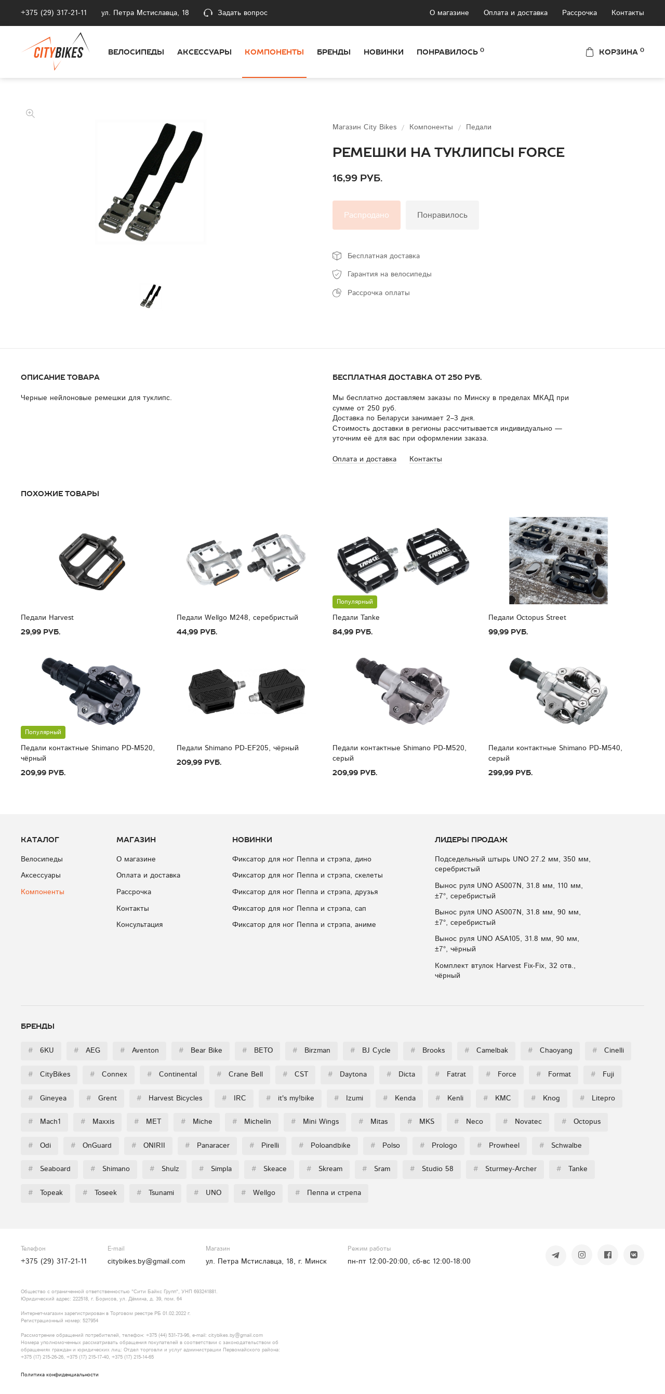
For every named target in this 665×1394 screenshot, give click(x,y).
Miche (196, 1121)
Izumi (348, 1098)
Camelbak (486, 1050)
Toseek (100, 1193)
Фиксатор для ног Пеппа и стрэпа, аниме (304, 924)
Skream (324, 1169)
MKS (420, 1121)
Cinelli (608, 1050)
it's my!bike (290, 1098)
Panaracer (207, 1145)
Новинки (384, 52)
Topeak (45, 1193)
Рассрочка (579, 13)
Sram (376, 1169)
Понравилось (450, 51)
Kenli (449, 1098)
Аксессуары (204, 52)
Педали (478, 127)
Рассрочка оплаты (379, 293)
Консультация (139, 924)
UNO (207, 1193)
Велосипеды (136, 52)
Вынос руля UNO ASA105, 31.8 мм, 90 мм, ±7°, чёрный (507, 944)
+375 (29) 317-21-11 (54, 13)
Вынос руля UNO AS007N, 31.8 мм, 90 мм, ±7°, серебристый (508, 917)
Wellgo (258, 1193)
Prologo (438, 1145)
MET (147, 1121)
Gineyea (47, 1098)
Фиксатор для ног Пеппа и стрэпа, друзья (305, 892)
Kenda (399, 1098)
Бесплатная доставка (384, 256)
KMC (497, 1098)
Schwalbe (560, 1145)
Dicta (401, 1074)
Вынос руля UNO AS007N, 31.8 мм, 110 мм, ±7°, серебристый (509, 891)
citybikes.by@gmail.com (146, 1261)
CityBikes (49, 1074)
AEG (87, 1050)
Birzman (311, 1050)
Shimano (110, 1169)
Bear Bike (200, 1050)
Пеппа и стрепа (328, 1193)
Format (553, 1074)
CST (295, 1074)
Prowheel (498, 1145)
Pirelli (264, 1145)
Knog (545, 1098)
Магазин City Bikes (365, 127)
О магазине (449, 13)
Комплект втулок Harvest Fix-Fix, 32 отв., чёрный (505, 971)
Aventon (139, 1050)
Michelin (251, 1121)
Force (501, 1074)
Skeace (269, 1169)
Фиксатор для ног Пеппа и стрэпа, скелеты (307, 875)
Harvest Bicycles (169, 1098)
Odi (39, 1145)
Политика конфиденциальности (60, 1374)
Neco (468, 1121)
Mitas (373, 1121)
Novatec (522, 1121)
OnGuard (91, 1145)
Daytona (347, 1074)
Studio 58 (432, 1169)
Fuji (602, 1074)
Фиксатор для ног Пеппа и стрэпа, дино (301, 859)
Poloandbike (325, 1145)
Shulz (164, 1169)
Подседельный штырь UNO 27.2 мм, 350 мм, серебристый (513, 864)
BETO (257, 1050)
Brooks (427, 1050)
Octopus (581, 1121)
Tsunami (155, 1193)
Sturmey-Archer (505, 1169)
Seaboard (49, 1169)
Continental (172, 1074)
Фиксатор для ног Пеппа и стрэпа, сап (299, 908)
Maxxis (97, 1121)
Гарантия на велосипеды (390, 274)
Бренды (334, 52)
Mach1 (44, 1121)
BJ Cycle (370, 1050)
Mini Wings (315, 1121)
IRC (234, 1098)
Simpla (215, 1169)
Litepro (597, 1098)
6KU (41, 1050)
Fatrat (450, 1074)
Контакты (627, 13)
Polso (385, 1145)
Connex (108, 1074)
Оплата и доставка (516, 13)
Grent (101, 1098)
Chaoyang (550, 1050)
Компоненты (274, 52)
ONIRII (148, 1145)
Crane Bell (240, 1074)
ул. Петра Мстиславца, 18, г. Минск (266, 1261)
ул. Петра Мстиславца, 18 (145, 13)
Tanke (572, 1169)
